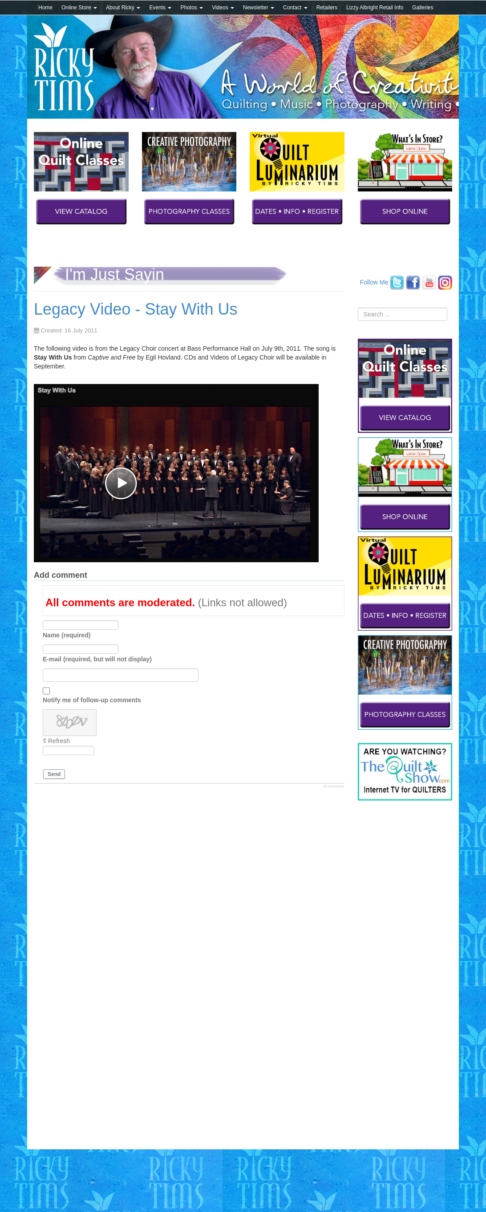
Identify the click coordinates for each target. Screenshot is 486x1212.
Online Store (79, 7)
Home (45, 7)
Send (54, 774)
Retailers (326, 7)
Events (160, 7)
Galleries (422, 7)
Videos (223, 7)
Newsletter (258, 7)
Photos (191, 7)
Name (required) (66, 635)
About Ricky (123, 7)
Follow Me (374, 281)
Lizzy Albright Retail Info (374, 7)
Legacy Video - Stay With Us (136, 309)
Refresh (59, 740)
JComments (333, 786)
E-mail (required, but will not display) (97, 659)
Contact (295, 7)
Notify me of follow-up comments (92, 700)
